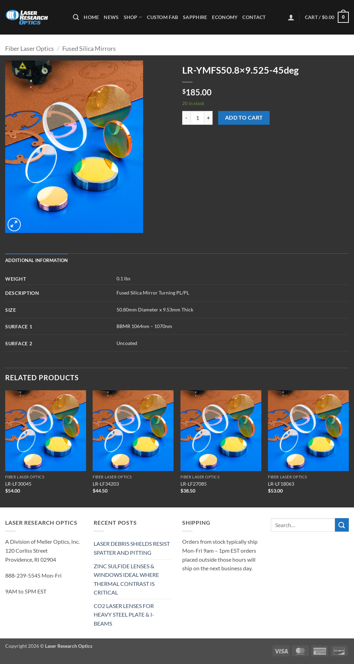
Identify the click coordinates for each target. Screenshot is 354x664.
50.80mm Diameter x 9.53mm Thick (155, 309)
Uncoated (127, 343)
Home (91, 17)
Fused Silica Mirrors (89, 48)
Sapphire (195, 17)
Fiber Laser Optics (29, 48)
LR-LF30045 (18, 484)
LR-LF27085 (193, 484)
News (111, 17)
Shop (133, 17)
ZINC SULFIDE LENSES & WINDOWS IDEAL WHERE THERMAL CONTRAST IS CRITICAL (126, 579)
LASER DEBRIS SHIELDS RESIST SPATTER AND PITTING (132, 548)
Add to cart (244, 117)
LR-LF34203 (106, 484)
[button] (291, 17)
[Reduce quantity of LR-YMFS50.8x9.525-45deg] (186, 118)
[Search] (76, 17)
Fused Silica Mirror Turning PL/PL (153, 293)
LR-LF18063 (281, 484)
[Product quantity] (197, 118)
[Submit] (342, 525)
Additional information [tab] (36, 260)
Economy (224, 17)
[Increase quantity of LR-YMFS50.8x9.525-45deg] (208, 118)
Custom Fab (162, 17)
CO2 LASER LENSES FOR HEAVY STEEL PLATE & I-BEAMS (124, 614)
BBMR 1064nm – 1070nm (144, 326)
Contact (254, 17)
